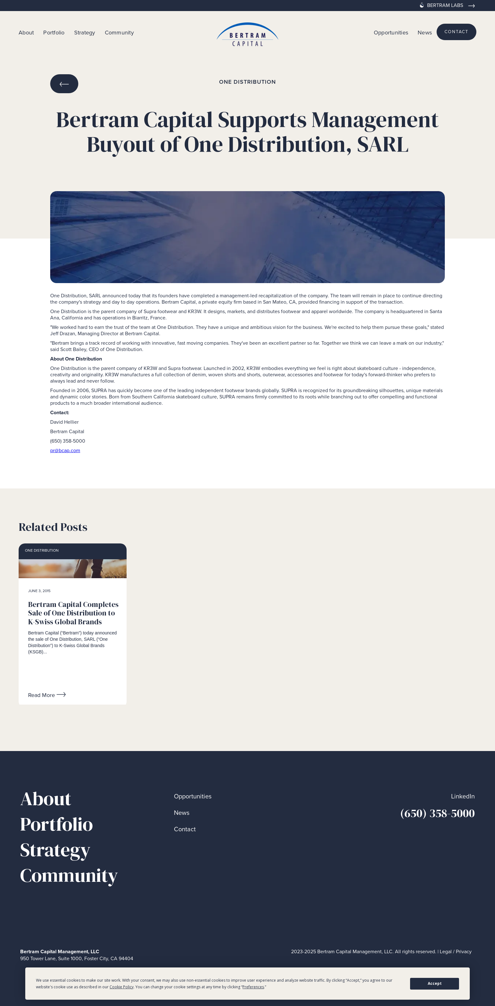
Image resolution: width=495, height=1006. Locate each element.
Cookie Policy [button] (122, 987)
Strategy (84, 32)
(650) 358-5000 (437, 813)
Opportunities (391, 32)
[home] (247, 32)
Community (119, 32)
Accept (435, 983)
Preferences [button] (253, 987)
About (26, 32)
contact (456, 31)
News (425, 32)
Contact (185, 829)
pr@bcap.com (65, 450)
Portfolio (53, 32)
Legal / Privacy (456, 951)
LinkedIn (463, 796)
